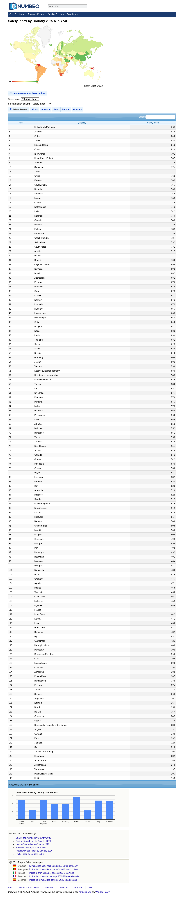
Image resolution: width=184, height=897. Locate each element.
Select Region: (20, 109)
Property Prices (36, 14)
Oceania (77, 109)
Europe (65, 109)
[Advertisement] (156, 35)
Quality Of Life (55, 14)
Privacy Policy (103, 892)
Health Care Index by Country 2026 (32, 844)
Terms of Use (85, 892)
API (90, 887)
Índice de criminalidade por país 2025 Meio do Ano (53, 869)
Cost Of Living (16, 14)
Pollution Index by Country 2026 (31, 847)
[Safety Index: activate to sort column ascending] (153, 123)
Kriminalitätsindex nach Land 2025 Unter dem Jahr (53, 866)
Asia (56, 109)
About (11, 887)
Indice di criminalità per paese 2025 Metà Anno (51, 873)
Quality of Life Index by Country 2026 (33, 838)
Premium (71, 14)
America (45, 109)
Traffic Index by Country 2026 (30, 854)
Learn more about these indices (27, 93)
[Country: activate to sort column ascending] (82, 123)
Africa (34, 109)
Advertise (64, 887)
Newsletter (50, 887)
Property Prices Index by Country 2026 (34, 851)
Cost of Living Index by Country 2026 (33, 841)
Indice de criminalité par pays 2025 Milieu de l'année (54, 876)
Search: (156, 117)
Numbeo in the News (29, 887)
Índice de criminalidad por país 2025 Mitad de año (53, 880)
